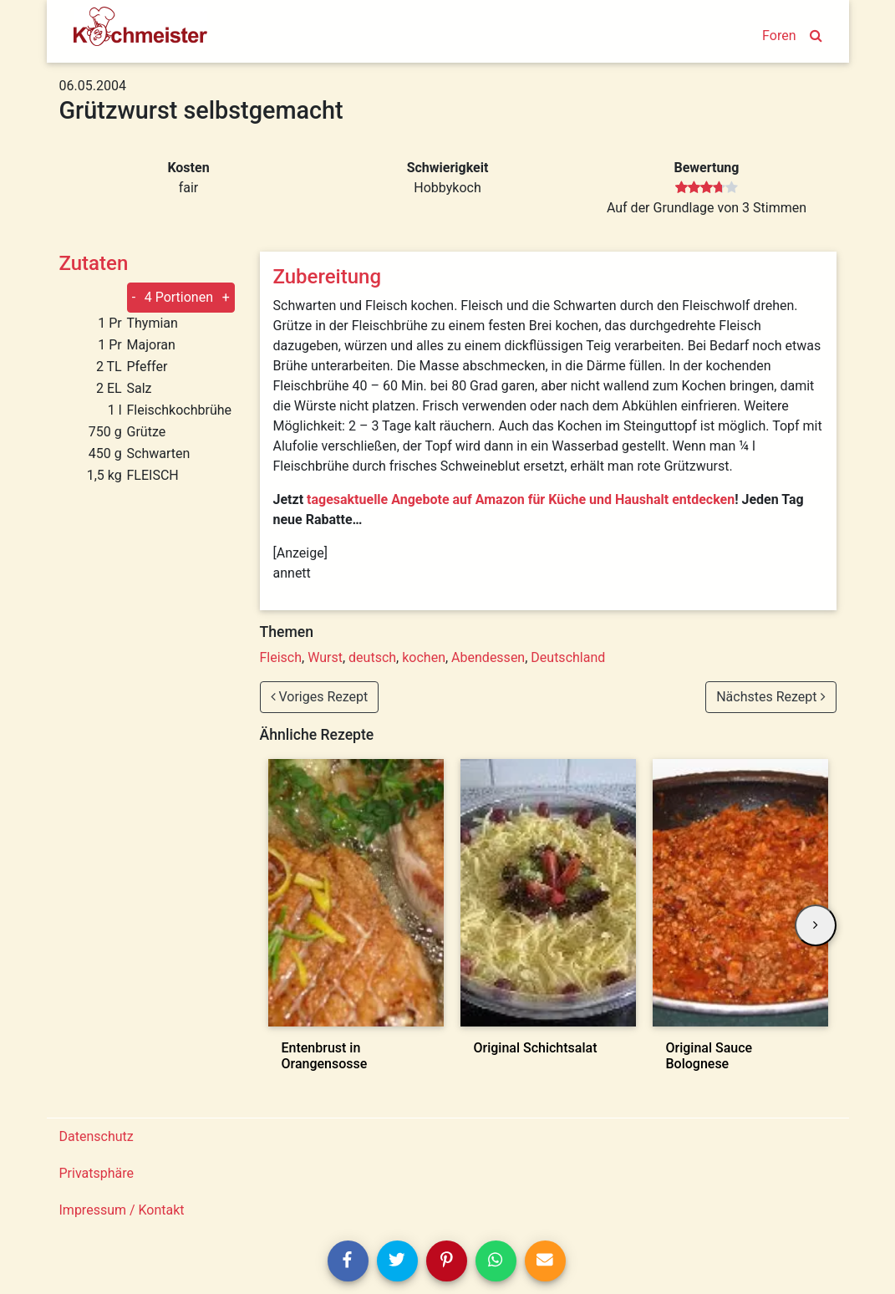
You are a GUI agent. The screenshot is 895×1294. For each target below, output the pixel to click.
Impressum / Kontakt (122, 1210)
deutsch (372, 657)
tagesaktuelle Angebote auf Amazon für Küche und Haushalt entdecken (521, 499)
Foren (779, 35)
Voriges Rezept (320, 697)
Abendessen (488, 657)
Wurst (325, 657)
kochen (423, 657)
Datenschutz (96, 1136)
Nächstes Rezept (770, 697)
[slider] (706, 188)
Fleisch (281, 657)
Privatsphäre (97, 1173)
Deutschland (568, 657)
